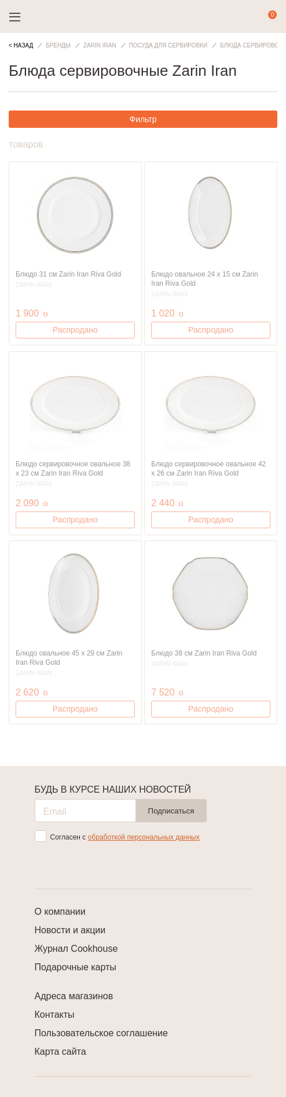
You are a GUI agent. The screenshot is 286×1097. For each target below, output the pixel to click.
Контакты (55, 1014)
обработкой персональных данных (144, 837)
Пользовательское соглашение (101, 1033)
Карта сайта (60, 1051)
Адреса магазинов (74, 996)
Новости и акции (70, 930)
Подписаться (171, 811)
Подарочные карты (75, 967)
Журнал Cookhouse (76, 949)
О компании (60, 911)
